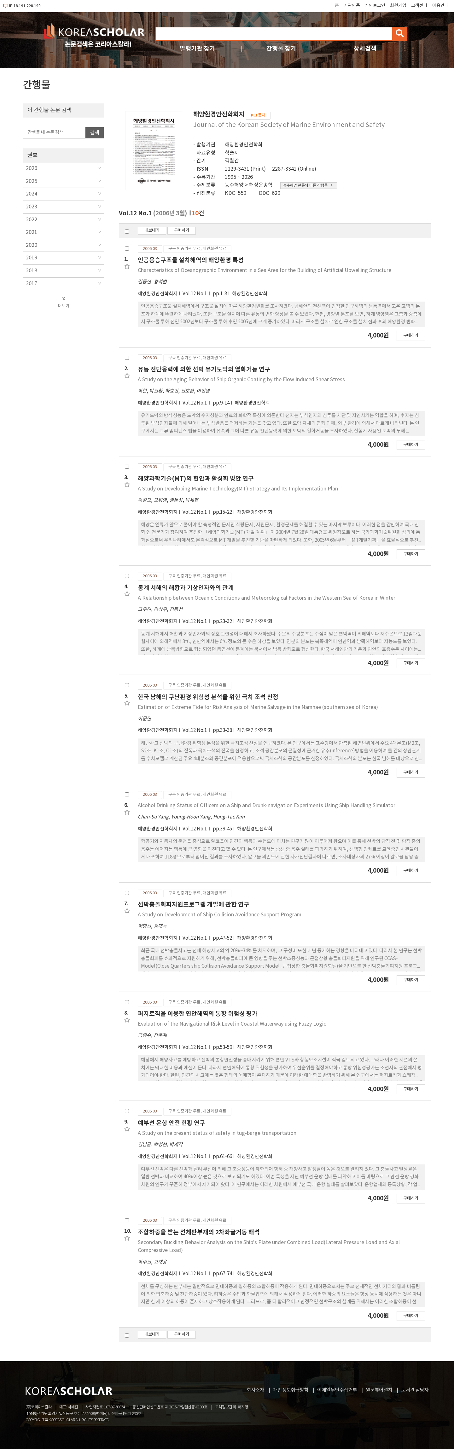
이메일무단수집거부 (337, 1390)
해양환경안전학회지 (158, 294)
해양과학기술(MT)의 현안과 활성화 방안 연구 (196, 478)
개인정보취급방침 (290, 1390)
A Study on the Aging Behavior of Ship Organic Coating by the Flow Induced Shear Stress (241, 379)
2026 (31, 168)
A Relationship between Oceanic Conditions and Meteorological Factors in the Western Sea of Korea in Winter (266, 598)
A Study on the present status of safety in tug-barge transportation (217, 1133)
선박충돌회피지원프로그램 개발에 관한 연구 (193, 904)
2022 (31, 220)
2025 (31, 181)
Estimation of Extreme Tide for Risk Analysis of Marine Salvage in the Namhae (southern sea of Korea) (258, 707)
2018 (31, 271)
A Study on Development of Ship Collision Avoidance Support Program (219, 915)
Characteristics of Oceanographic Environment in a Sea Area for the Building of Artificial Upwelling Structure (264, 270)
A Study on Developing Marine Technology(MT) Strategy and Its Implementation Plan (238, 489)
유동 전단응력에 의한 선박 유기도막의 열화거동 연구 (204, 369)
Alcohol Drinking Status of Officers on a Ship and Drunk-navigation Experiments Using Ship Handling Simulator (266, 805)
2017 (31, 283)
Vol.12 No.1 (195, 294)
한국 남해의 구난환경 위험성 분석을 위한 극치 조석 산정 (208, 697)
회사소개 (255, 1390)
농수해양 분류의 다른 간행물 (308, 186)
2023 (31, 207)
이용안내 (440, 5)
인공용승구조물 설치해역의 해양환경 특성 (191, 260)
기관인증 (352, 5)
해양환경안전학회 (244, 145)
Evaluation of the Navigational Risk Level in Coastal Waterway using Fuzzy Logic (232, 1024)
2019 (31, 258)
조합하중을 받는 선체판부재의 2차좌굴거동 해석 (199, 1232)
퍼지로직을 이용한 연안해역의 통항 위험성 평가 (198, 1013)
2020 (31, 245)
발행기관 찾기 (197, 48)
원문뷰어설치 (379, 1390)
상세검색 (365, 48)
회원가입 (398, 5)
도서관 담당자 (414, 1390)
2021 (31, 232)
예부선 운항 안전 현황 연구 (171, 1123)
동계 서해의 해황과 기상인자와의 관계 (186, 587)
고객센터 (419, 5)
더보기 (63, 302)
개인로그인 (375, 5)
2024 (31, 194)
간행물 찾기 (281, 48)
